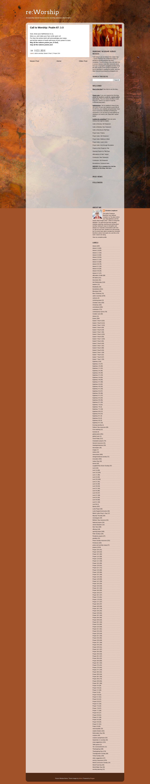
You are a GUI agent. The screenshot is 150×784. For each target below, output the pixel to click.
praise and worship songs (100, 545)
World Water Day (97, 767)
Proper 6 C (96, 703)
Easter (94, 318)
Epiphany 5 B (96, 393)
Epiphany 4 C (96, 388)
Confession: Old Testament (100, 160)
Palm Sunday (96, 533)
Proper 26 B (96, 660)
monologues (96, 518)
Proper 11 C (96, 561)
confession (96, 309)
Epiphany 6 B (96, 400)
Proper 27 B (96, 667)
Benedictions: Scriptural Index (101, 163)
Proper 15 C (96, 588)
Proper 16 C (96, 595)
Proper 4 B (96, 688)
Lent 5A (95, 504)
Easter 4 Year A (97, 334)
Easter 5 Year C (97, 345)
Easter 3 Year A (97, 327)
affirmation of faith (98, 275)
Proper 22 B (96, 633)
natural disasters (97, 524)
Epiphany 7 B (96, 407)
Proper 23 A (96, 638)
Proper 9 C (96, 724)
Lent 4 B (95, 493)
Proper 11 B (96, 558)
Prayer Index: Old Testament (101, 136)
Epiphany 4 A (96, 384)
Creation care (96, 314)
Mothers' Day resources (99, 520)
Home (59, 61)
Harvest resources (98, 443)
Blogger (92, 778)
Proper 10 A (96, 549)
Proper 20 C (96, 622)
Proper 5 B (96, 694)
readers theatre (97, 731)
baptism (95, 284)
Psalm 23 (95, 726)
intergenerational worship (100, 456)
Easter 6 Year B (97, 350)
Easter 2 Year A (97, 320)
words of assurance (98, 760)
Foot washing (96, 429)
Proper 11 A (96, 556)
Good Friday (96, 438)
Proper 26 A (96, 658)
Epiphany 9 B (96, 420)
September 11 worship (99, 740)
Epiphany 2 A (96, 370)
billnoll (80, 778)
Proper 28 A (96, 672)
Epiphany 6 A (96, 398)
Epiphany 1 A (96, 364)
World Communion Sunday (100, 762)
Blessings (95, 291)
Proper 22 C (96, 635)
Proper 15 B (96, 586)
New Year (95, 527)
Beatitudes (96, 286)
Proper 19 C (96, 615)
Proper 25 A (96, 651)
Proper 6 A (96, 699)
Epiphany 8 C (96, 416)
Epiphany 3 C (96, 382)
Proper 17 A (96, 597)
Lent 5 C (95, 502)
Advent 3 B (96, 264)
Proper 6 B (96, 701)
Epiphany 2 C (96, 375)
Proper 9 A (96, 719)
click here (108, 168)
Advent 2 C (96, 259)
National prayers (97, 522)
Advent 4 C (96, 273)
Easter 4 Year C (97, 339)
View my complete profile (100, 237)
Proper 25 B (96, 654)
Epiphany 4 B (96, 386)
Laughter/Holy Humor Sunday (101, 465)
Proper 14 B (96, 579)
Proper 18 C (96, 608)
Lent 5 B (95, 499)
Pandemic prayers (98, 536)
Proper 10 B (96, 552)
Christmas (95, 305)
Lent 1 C (95, 475)
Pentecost (95, 543)
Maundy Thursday (98, 515)
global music (96, 436)
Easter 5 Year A (97, 341)
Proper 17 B (96, 599)
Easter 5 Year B (97, 343)
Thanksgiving (96, 749)
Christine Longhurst (111, 210)
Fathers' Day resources (99, 427)
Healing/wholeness (98, 445)
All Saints (95, 277)
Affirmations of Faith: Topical (100, 154)
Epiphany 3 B (96, 379)
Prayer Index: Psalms (99, 133)
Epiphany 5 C (96, 395)
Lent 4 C (95, 495)
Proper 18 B (96, 606)
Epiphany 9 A (96, 418)
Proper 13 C (96, 574)
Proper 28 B (96, 674)
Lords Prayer (96, 509)
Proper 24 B (96, 647)
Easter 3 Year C (97, 332)
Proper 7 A (96, 706)
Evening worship (97, 425)
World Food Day (97, 765)
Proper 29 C (96, 683)
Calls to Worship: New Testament (102, 127)
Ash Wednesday (97, 282)
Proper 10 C (96, 554)
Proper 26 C (96, 663)
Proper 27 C (96, 669)
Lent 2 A (95, 477)
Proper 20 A (96, 617)
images (95, 450)
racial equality (96, 728)
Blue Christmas (97, 293)
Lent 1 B (95, 472)
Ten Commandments (98, 746)
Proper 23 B (96, 640)
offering (95, 529)
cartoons (95, 298)
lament (94, 463)
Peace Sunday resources (100, 540)
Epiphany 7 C (96, 409)
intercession (96, 454)
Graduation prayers (98, 441)
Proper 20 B (96, 620)
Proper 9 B (96, 722)
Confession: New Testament (100, 157)
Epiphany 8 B (96, 411)
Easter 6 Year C (48, 53)
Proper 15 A (56, 53)
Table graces (96, 744)
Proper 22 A (96, 631)
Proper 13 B (96, 572)
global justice (96, 434)
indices (95, 452)
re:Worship (42, 11)
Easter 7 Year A (97, 354)
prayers (95, 547)
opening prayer (97, 531)
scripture (95, 735)
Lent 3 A (95, 484)
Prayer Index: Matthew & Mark (101, 139)
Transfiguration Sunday (99, 753)
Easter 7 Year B (97, 357)
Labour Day (96, 461)
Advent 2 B (96, 257)
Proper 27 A (96, 665)
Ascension (95, 280)
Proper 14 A (96, 577)
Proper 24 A (96, 644)
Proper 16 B (96, 592)
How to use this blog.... (112, 89)
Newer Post (34, 61)
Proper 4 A (96, 685)
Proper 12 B (96, 565)
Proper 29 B (96, 681)
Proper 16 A (96, 590)
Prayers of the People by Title (101, 148)
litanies (95, 506)
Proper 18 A (96, 604)
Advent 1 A (96, 248)
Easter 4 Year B (97, 336)
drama (94, 316)
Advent (95, 246)
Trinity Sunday (97, 755)
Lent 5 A (95, 497)
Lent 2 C (95, 481)
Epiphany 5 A (96, 391)
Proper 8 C (96, 717)
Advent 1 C (96, 252)
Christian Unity (97, 302)
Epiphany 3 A (96, 377)
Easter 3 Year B (97, 330)
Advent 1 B (96, 250)
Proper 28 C (96, 676)
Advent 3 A (96, 262)
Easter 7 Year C (97, 359)
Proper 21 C (96, 629)
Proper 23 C (96, 642)
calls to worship (38, 53)
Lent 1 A (95, 470)
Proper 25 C (96, 656)
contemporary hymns (98, 311)
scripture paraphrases (99, 737)
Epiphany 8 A (96, 413)
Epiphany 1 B (96, 366)
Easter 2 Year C (97, 325)
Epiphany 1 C (96, 368)
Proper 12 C (96, 567)
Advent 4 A (96, 268)
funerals (95, 432)
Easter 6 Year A (97, 348)
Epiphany (95, 361)
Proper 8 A (96, 712)
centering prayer (97, 300)
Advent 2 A (96, 255)
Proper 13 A (96, 570)
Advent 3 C (96, 266)
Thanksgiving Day (98, 751)
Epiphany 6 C (96, 402)
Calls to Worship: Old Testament (102, 124)
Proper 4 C (96, 690)
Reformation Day (97, 733)
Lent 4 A (95, 490)
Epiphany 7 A (96, 404)
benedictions (96, 289)
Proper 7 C (96, 710)
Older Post (83, 61)
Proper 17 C (96, 601)
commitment (96, 307)
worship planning (97, 769)
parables (95, 538)
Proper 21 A (96, 624)
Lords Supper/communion (100, 511)
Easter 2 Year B (97, 323)
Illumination (96, 447)
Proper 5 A (96, 692)
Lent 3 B (95, 486)
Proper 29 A (96, 678)
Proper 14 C (96, 581)
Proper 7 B (96, 708)
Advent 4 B (96, 271)
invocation (95, 459)
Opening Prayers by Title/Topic (101, 151)
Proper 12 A (96, 563)
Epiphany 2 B (96, 373)
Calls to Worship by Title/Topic (101, 130)
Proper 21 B (96, 626)
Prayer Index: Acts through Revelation (103, 145)
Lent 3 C (95, 488)
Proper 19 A (96, 610)
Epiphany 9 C (96, 422)
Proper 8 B (96, 715)
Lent (94, 468)
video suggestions (98, 758)
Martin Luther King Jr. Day (100, 513)
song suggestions (97, 742)
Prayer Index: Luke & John (100, 142)
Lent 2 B (95, 479)
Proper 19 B (96, 613)
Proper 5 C (96, 697)
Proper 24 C (96, 649)
